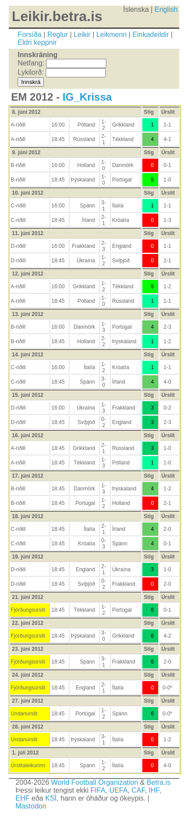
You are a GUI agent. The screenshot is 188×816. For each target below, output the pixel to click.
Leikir (82, 34)
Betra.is (158, 782)
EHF (22, 798)
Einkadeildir (151, 34)
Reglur (57, 34)
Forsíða (29, 34)
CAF (138, 790)
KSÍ (51, 798)
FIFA (97, 790)
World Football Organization (94, 782)
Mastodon (30, 806)
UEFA (118, 790)
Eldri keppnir (37, 42)
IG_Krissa (87, 97)
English (166, 9)
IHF (154, 790)
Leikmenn (111, 34)
